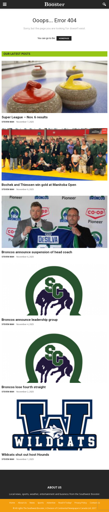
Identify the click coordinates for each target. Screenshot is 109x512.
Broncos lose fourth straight (24, 387)
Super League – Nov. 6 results (25, 117)
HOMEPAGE (64, 38)
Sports (41, 502)
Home (12, 502)
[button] (104, 4)
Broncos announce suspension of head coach (37, 252)
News (32, 502)
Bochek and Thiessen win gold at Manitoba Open (39, 185)
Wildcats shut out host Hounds (25, 455)
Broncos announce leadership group (30, 320)
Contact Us (95, 502)
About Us (22, 502)
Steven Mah (8, 121)
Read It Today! (64, 502)
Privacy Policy (81, 502)
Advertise (51, 502)
